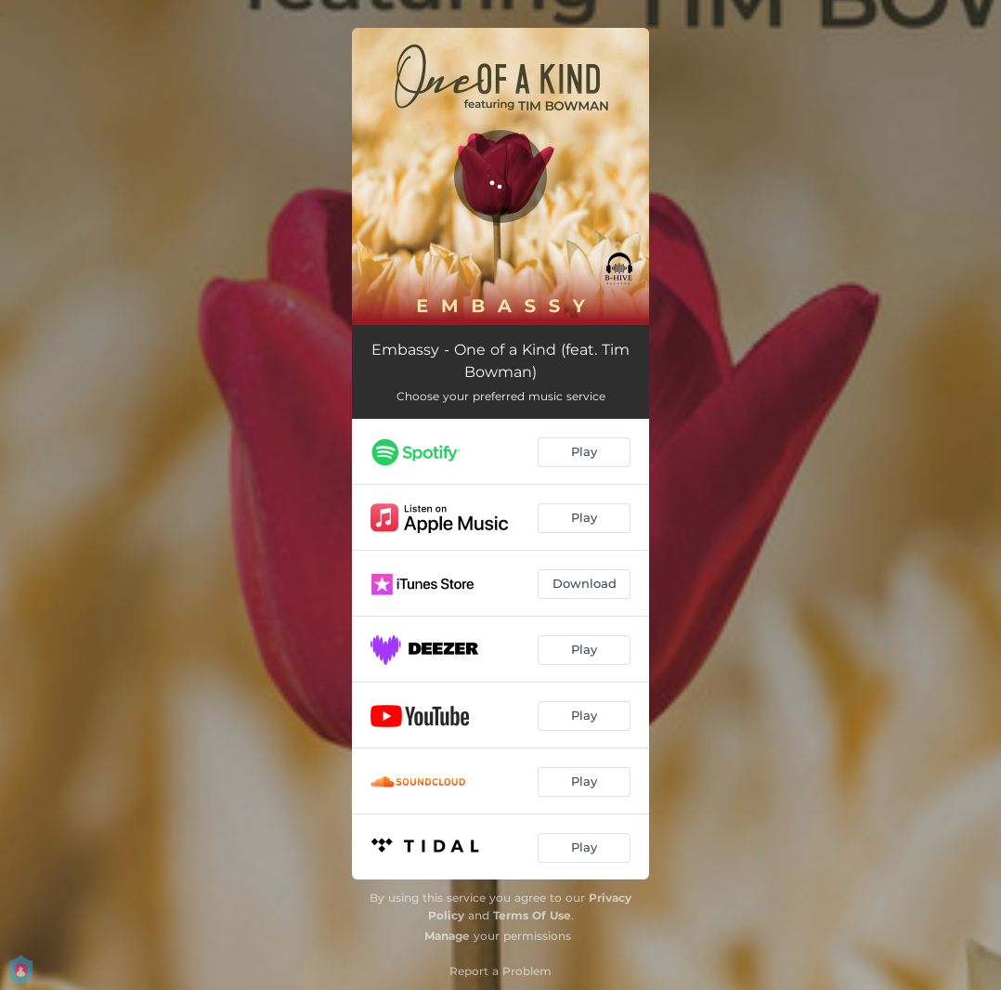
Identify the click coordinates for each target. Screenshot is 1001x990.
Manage (447, 936)
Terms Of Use (532, 915)
